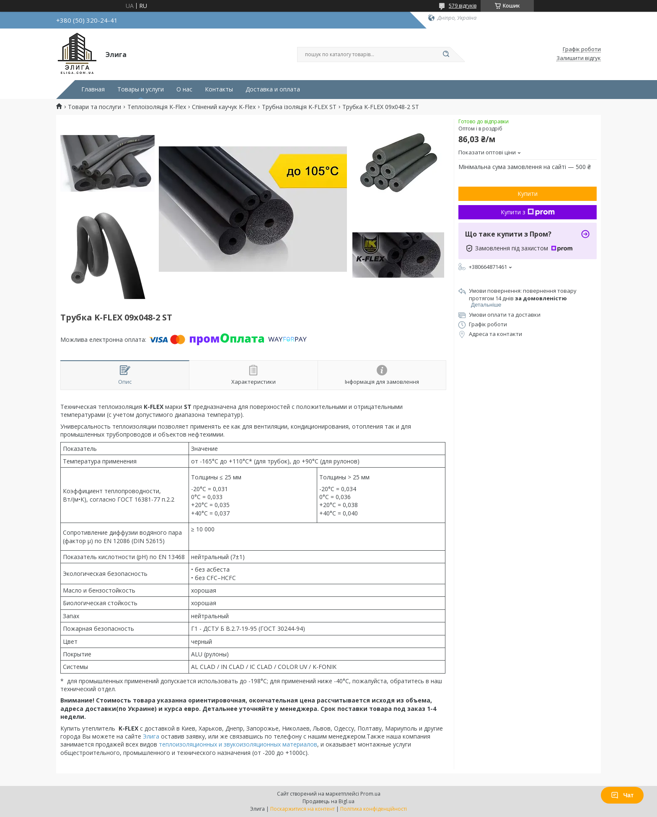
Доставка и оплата (273, 89)
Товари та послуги (94, 107)
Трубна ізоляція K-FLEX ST (299, 107)
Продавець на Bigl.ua (328, 801)
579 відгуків (462, 5)
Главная (93, 89)
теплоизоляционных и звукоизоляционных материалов (238, 744)
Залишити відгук (578, 58)
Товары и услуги (140, 89)
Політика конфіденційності (373, 808)
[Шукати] (445, 54)
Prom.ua (370, 793)
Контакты (219, 89)
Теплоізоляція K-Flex (156, 107)
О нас (184, 89)
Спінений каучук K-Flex (224, 107)
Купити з (528, 212)
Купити (527, 194)
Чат (622, 795)
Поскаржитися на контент (302, 808)
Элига (151, 736)
